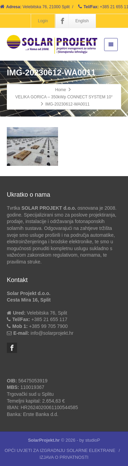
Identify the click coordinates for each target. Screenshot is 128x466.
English (82, 21)
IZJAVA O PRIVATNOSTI (64, 457)
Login (43, 21)
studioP (92, 440)
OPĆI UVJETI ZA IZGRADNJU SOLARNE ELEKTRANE (60, 450)
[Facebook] (62, 21)
